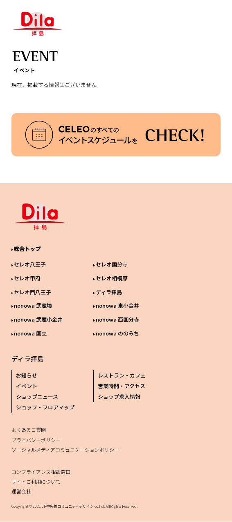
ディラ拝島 (109, 292)
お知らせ (26, 375)
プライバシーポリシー (36, 439)
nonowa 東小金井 (117, 305)
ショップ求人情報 (119, 396)
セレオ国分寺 (112, 264)
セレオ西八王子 (32, 292)
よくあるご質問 (28, 429)
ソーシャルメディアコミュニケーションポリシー (65, 449)
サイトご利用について (36, 481)
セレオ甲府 (27, 278)
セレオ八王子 (30, 264)
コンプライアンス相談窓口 (40, 471)
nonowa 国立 (30, 333)
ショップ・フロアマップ (45, 407)
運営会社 (21, 491)
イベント (26, 386)
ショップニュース (37, 396)
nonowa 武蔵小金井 (38, 319)
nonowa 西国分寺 (117, 319)
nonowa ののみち (117, 333)
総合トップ (27, 249)
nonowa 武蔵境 (33, 305)
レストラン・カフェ (122, 375)
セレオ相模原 (112, 278)
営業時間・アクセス (121, 386)
